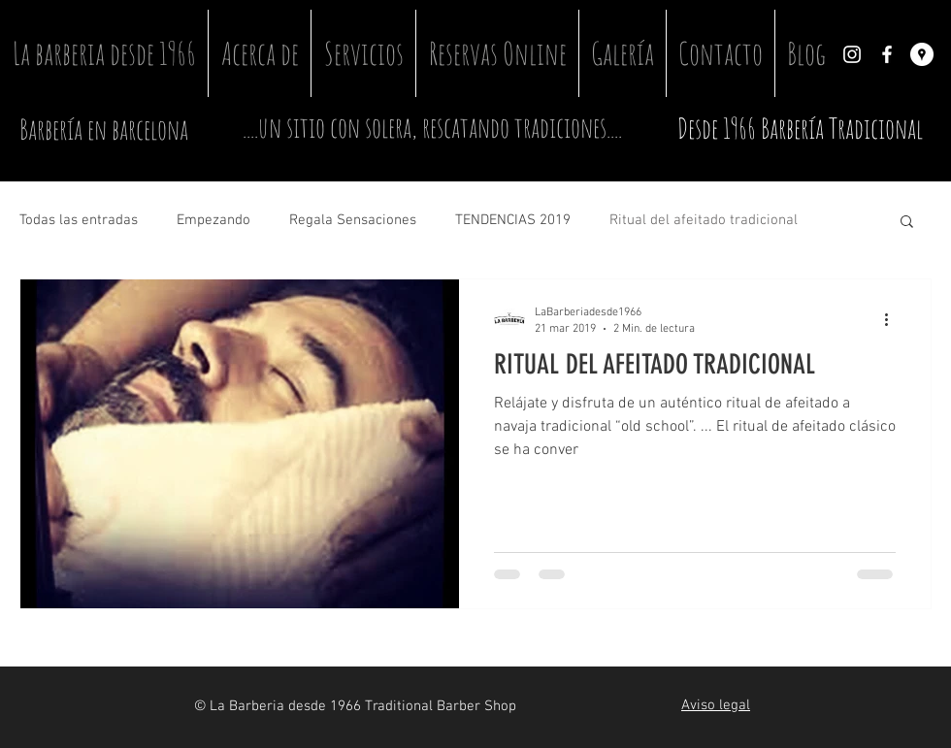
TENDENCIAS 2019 (513, 220)
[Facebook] (887, 54)
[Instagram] (852, 54)
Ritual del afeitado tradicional (703, 220)
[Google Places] (922, 54)
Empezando (213, 220)
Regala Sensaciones (352, 220)
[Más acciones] (892, 319)
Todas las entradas (78, 220)
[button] (907, 222)
